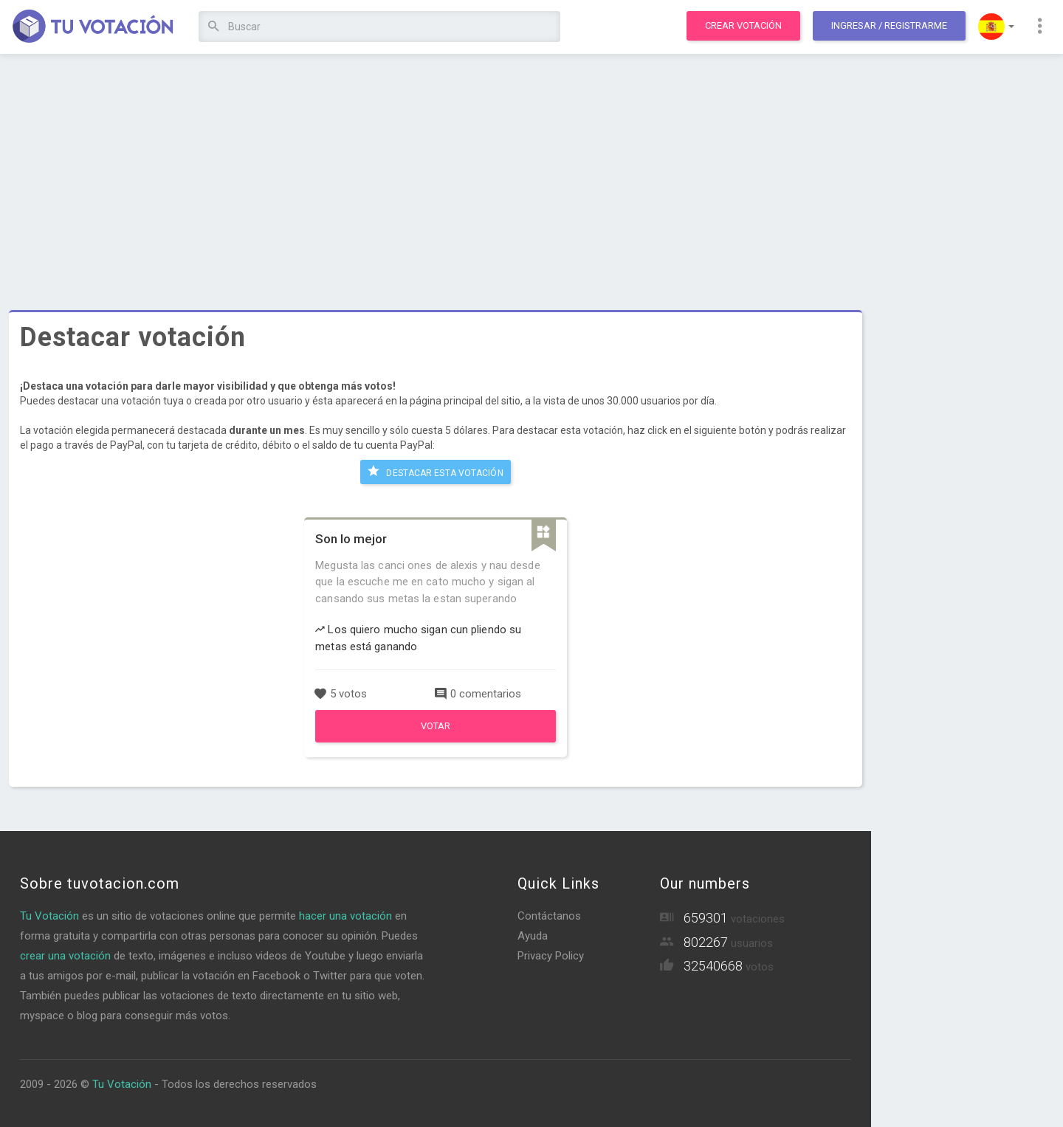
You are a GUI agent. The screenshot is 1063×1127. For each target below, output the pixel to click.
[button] (996, 26)
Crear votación (743, 25)
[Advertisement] (435, 173)
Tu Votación (49, 915)
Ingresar (889, 25)
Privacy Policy (550, 955)
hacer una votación (345, 915)
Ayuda (532, 935)
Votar (435, 724)
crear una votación (65, 955)
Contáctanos (549, 915)
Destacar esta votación (435, 470)
